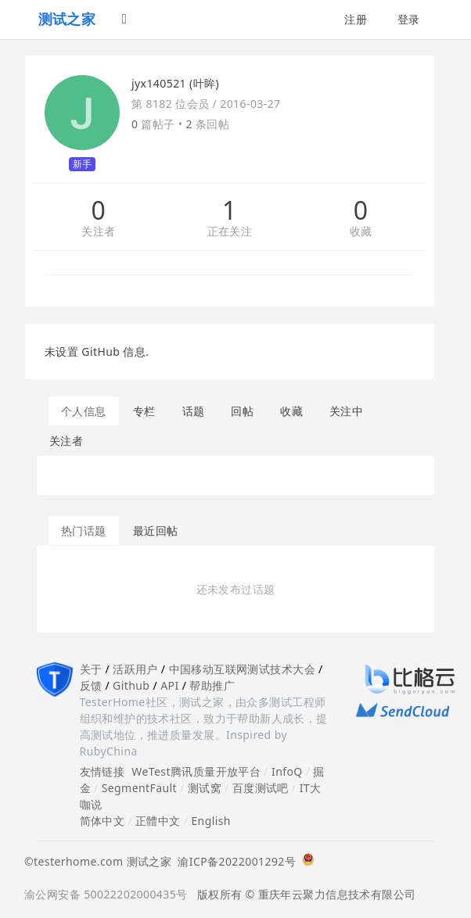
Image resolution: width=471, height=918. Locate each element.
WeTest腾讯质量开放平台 (196, 771)
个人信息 (83, 410)
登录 (408, 19)
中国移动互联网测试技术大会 (242, 669)
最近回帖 (155, 530)
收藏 (361, 231)
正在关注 (230, 231)
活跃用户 (135, 669)
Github (131, 685)
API (169, 685)
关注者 (98, 231)
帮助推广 (212, 685)
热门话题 (83, 530)
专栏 (144, 410)
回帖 (242, 410)
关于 (91, 669)
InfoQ (287, 771)
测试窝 (204, 787)
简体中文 (102, 820)
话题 (193, 410)
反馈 (91, 685)
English (211, 820)
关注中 (346, 410)
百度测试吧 (260, 787)
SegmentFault (139, 787)
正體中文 (158, 820)
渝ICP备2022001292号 (233, 861)
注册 (355, 19)
